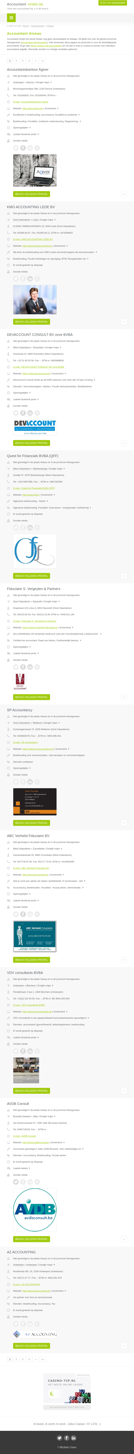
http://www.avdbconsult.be (36, 1142)
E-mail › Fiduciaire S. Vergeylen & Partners (34, 621)
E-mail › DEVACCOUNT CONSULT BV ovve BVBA (38, 367)
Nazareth (37, 601)
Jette (35, 1116)
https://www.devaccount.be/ (36, 373)
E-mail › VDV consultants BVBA (29, 1005)
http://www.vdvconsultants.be (37, 1011)
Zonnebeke (38, 848)
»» (42, 60)
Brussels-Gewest (21, 1116)
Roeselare (38, 347)
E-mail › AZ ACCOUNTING (26, 1284)
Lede (35, 219)
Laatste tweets (22, 1168)
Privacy (73, 1447)
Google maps (44, 82)
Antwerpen (18, 82)
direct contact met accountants (46, 45)
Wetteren (37, 723)
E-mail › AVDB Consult (24, 1136)
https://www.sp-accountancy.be (38, 749)
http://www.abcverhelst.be (35, 874)
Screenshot (52, 108)
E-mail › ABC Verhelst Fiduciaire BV (31, 868)
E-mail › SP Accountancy (25, 742)
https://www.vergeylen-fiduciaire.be (40, 627)
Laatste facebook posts (26, 134)
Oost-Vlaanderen (21, 219)
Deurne (30, 82)
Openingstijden (22, 127)
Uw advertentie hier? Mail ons (67, 1407)
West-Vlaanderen (22, 347)
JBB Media (64, 1447)
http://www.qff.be (31, 494)
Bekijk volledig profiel (31, 194)
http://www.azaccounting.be (36, 1291)
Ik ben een (112, 3)
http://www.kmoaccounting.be (37, 246)
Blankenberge (40, 468)
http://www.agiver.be (33, 108)
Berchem (31, 985)
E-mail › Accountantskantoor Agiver (30, 102)
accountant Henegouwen (34, 42)
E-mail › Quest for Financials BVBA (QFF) (34, 488)
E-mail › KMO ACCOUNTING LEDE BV (33, 239)
